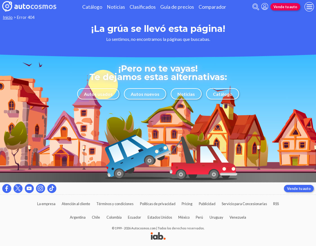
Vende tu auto (285, 7)
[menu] (309, 7)
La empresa (46, 203)
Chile (96, 217)
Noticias (116, 7)
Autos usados (98, 94)
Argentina (78, 217)
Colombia (114, 217)
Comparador (212, 7)
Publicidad (207, 203)
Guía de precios (177, 7)
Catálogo (92, 7)
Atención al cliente (76, 203)
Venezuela (238, 217)
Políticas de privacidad (157, 203)
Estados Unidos (160, 217)
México (184, 217)
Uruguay (216, 217)
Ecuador (134, 217)
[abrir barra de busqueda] (255, 7)
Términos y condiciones (114, 203)
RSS (276, 203)
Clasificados (143, 7)
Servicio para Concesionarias (244, 203)
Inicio (8, 17)
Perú (199, 217)
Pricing (187, 203)
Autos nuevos (145, 94)
